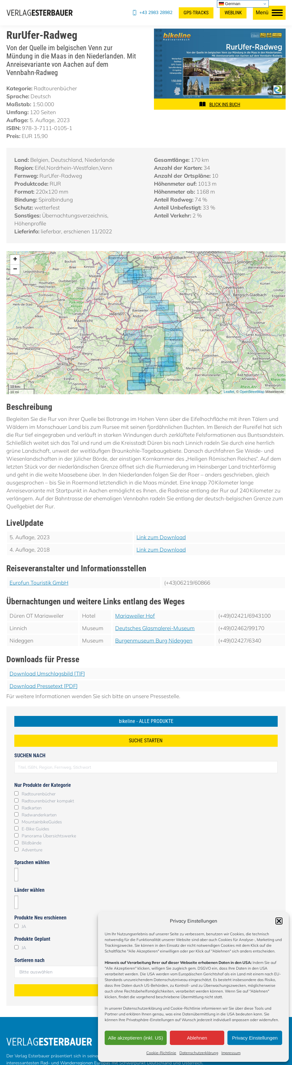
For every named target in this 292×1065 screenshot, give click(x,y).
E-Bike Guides (35, 829)
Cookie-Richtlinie (161, 1052)
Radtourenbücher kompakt (48, 801)
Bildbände (31, 843)
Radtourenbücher (39, 794)
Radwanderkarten (39, 815)
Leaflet (229, 392)
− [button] (15, 269)
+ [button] (15, 260)
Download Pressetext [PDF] (44, 686)
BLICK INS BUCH (224, 104)
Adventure (32, 850)
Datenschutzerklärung (198, 1052)
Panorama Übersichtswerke (49, 836)
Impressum (230, 1052)
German (229, 3)
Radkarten (32, 808)
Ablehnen (197, 1038)
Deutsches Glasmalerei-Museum (155, 628)
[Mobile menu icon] (269, 13)
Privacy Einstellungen (254, 1038)
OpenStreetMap (252, 392)
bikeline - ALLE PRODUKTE (146, 721)
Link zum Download (161, 537)
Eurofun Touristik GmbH (39, 582)
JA (24, 927)
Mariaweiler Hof (135, 615)
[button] (279, 921)
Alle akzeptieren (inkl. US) (135, 1038)
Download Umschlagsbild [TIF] (47, 673)
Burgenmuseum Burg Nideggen (153, 640)
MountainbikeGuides (42, 822)
